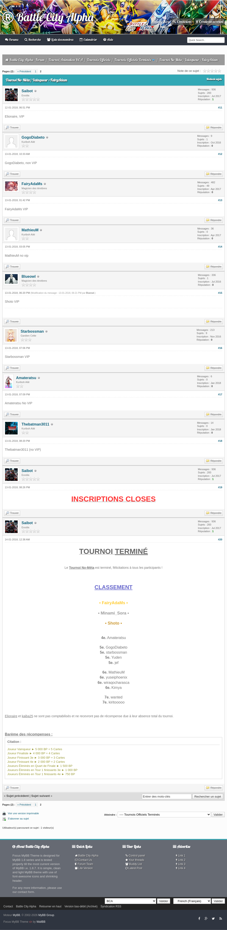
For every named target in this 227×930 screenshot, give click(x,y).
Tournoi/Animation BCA (65, 60)
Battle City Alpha (47, 17)
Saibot (27, 91)
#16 (220, 348)
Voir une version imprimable (23, 813)
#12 (220, 154)
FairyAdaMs (32, 184)
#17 (220, 394)
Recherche (33, 40)
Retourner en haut (50, 906)
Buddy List (133, 864)
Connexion (182, 21)
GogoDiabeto (33, 137)
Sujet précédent (17, 796)
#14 (220, 246)
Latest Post (133, 868)
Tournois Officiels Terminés (132, 60)
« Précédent (24, 71)
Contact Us (83, 860)
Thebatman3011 (35, 424)
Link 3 (180, 864)
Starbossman (32, 331)
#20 (220, 539)
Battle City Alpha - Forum (26, 60)
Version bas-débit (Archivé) (80, 906)
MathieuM (30, 230)
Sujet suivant (40, 796)
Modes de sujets (213, 79)
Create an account (209, 21)
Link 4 (180, 868)
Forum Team (84, 864)
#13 (220, 200)
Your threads (134, 860)
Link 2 (180, 860)
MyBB (16, 915)
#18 (220, 440)
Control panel (135, 855)
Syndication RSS (111, 906)
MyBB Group (46, 915)
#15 (220, 292)
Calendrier (88, 40)
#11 (220, 107)
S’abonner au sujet (18, 818)
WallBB (40, 921)
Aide (108, 40)
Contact (8, 906)
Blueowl (29, 276)
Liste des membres (60, 40)
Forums (11, 40)
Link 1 (180, 855)
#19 (220, 487)
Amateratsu (26, 378)
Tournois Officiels (98, 60)
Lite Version (84, 868)
